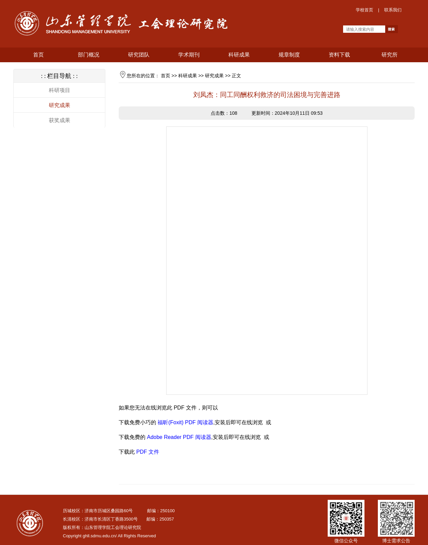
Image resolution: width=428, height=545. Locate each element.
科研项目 (59, 90)
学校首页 (364, 9)
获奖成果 (59, 120)
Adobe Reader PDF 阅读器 (179, 437)
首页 (165, 75)
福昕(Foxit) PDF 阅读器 (185, 422)
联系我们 (393, 9)
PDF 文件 (147, 452)
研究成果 (59, 105)
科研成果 (187, 75)
